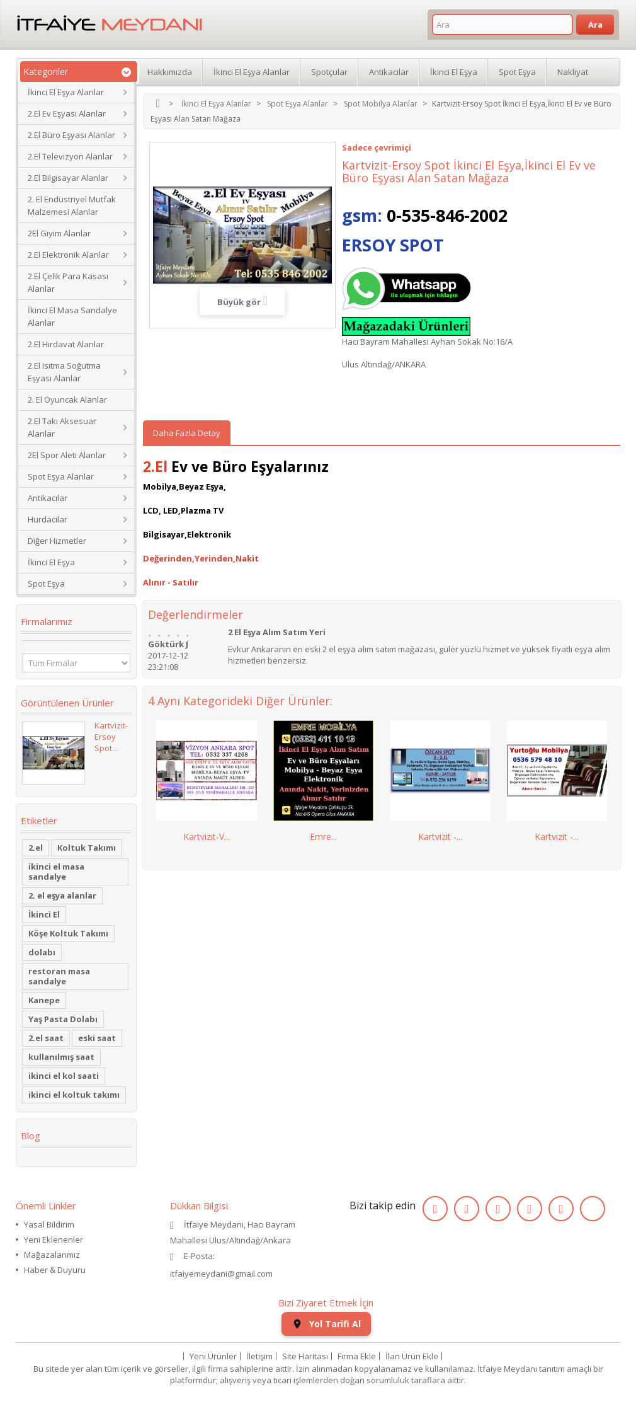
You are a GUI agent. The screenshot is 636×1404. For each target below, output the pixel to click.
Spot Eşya (46, 583)
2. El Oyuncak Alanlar (67, 399)
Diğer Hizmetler (57, 540)
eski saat (97, 1038)
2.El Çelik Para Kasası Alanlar (68, 282)
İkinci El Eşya (51, 562)
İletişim (259, 1356)
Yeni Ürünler (213, 1356)
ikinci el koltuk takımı (74, 1094)
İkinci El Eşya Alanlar (66, 92)
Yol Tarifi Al (326, 1324)
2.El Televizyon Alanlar (70, 156)
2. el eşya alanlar (62, 895)
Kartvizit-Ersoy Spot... (111, 737)
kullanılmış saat (61, 1056)
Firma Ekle (357, 1356)
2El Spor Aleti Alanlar (67, 455)
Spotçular (329, 72)
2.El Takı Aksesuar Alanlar (62, 427)
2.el (35, 847)
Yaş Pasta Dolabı (63, 1019)
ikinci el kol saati (63, 1075)
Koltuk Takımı (86, 847)
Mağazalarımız (52, 1254)
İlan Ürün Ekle (411, 1356)
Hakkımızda (169, 72)
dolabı (41, 952)
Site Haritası (305, 1356)
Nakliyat (572, 72)
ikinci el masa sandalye (56, 871)
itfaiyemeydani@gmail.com (221, 1273)
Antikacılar (47, 497)
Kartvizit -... (440, 837)
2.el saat (46, 1038)
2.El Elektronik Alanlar (68, 254)
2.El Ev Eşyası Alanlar (67, 113)
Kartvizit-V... (206, 837)
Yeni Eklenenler (53, 1239)
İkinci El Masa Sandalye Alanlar (72, 316)
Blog (30, 1135)
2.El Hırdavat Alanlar (66, 344)
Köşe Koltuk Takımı (68, 933)
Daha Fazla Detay (186, 433)
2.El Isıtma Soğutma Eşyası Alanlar (64, 372)
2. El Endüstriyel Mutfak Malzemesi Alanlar (72, 205)
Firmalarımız (46, 621)
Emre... (323, 837)
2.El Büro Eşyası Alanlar (71, 135)
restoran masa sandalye (59, 976)
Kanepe (44, 1000)
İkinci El (44, 914)
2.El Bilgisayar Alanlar (68, 177)
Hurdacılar (47, 519)
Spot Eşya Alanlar (61, 476)
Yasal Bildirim (49, 1224)
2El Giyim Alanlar (59, 233)
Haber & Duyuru (55, 1269)
